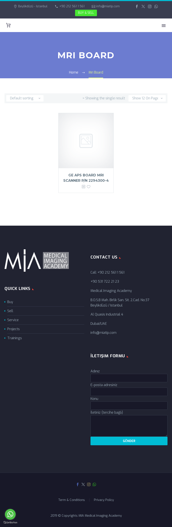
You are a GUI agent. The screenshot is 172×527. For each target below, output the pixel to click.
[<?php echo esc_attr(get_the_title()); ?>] (83, 187)
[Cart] (8, 25)
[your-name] (129, 378)
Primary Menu (164, 25)
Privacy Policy (104, 500)
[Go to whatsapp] (10, 514)
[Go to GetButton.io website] (10, 522)
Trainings (14, 338)
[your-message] (129, 426)
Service (13, 320)
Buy (10, 302)
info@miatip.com (108, 6)
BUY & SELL (86, 13)
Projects (13, 329)
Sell (10, 311)
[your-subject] (129, 405)
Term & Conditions (71, 500)
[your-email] (129, 392)
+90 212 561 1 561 (71, 6)
